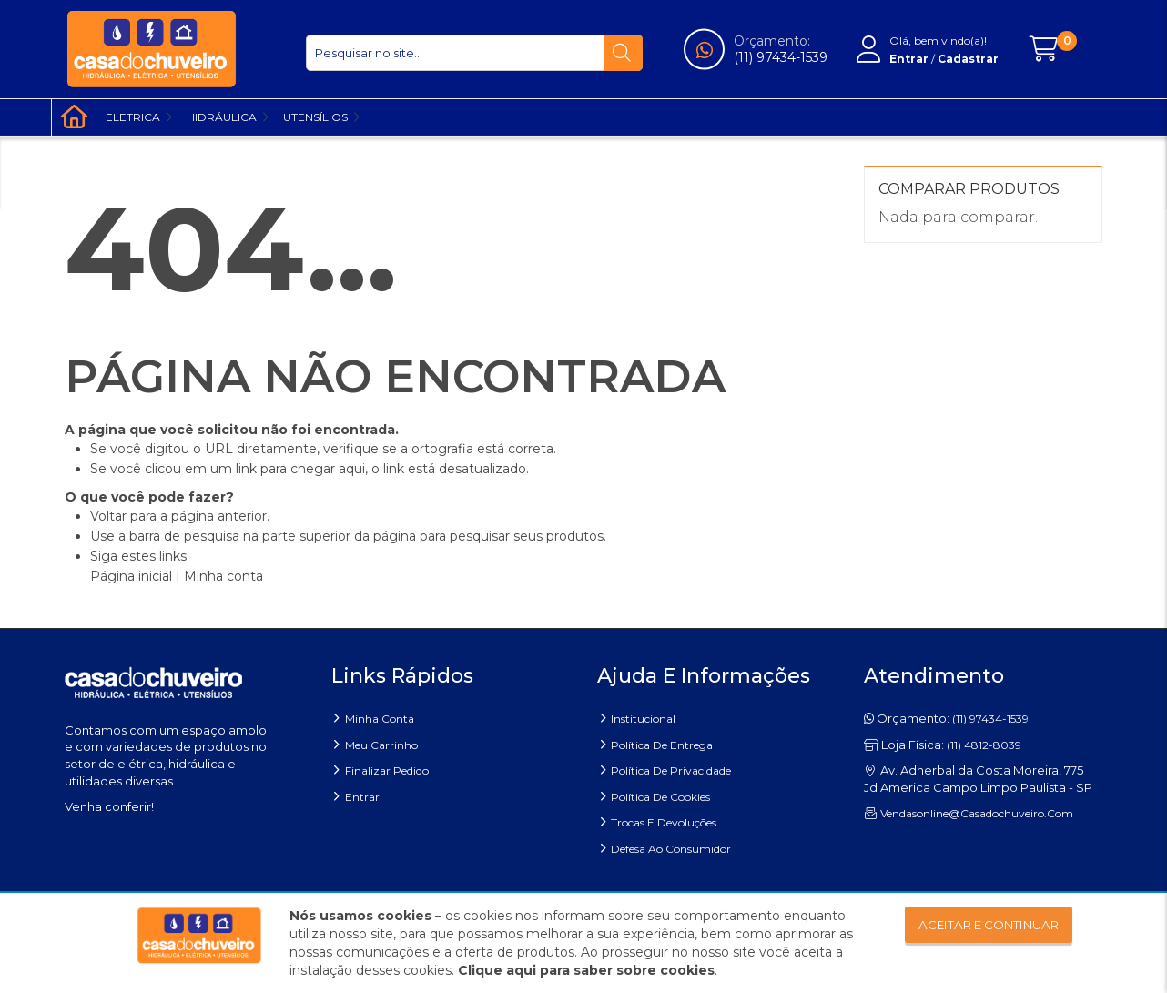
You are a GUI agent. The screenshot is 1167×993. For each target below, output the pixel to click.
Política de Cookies (660, 797)
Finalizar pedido (387, 770)
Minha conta (223, 576)
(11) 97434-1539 (780, 57)
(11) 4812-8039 (984, 745)
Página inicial (131, 576)
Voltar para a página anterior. (179, 516)
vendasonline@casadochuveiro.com (976, 813)
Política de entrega (662, 745)
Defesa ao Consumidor (671, 849)
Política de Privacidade (671, 770)
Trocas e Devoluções (663, 822)
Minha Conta (379, 718)
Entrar (362, 797)
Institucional (643, 718)
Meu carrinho (381, 745)
